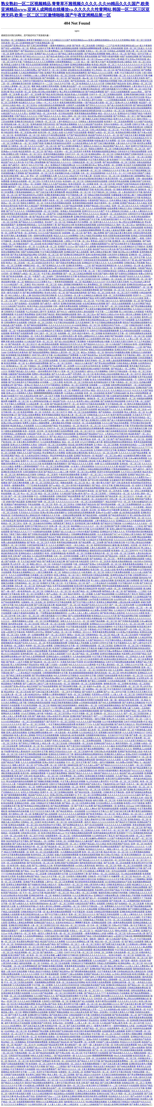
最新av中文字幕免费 (110, 510)
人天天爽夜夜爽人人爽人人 (20, 1080)
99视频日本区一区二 (32, 265)
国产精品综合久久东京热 (32, 51)
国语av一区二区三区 (10, 203)
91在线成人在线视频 (73, 393)
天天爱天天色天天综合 (51, 181)
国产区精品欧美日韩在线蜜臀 (83, 651)
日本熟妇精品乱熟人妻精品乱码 (25, 515)
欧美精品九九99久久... (96, 849)
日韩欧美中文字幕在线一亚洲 (116, 792)
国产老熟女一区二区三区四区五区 (104, 874)
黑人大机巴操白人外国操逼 (100, 198)
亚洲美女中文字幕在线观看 (59, 602)
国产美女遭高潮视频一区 (107, 608)
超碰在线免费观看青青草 (23, 597)
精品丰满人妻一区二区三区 (73, 415)
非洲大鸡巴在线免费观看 (140, 436)
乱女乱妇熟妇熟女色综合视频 (14, 895)
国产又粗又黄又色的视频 (65, 179)
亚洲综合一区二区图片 (14, 646)
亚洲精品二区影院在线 (14, 436)
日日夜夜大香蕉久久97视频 (121, 1012)
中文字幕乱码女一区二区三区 (107, 78)
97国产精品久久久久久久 (25, 116)
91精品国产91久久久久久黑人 (14, 113)
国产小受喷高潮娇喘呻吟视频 (77, 317)
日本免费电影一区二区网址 (71, 776)
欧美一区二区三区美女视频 (26, 917)
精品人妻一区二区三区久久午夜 (15, 770)
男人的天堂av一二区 (109, 518)
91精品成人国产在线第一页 (13, 325)
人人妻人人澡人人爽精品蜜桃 (69, 127)
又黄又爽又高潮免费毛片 (27, 442)
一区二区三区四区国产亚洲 (106, 526)
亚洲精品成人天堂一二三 (91, 1009)
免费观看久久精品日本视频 (33, 838)
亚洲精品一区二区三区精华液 (74, 385)
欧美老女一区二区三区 (100, 637)
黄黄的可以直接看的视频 (45, 1039)
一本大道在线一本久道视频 (65, 732)
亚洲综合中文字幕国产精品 (130, 113)
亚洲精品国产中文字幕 (89, 219)
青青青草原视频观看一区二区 (68, 282)
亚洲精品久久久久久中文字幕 (110, 879)
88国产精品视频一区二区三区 (103, 621)
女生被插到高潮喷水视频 (134, 455)
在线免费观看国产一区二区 (137, 287)
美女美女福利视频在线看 (72, 396)
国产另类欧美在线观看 (38, 534)
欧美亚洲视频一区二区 (14, 363)
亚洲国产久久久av (66, 246)
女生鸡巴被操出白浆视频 (93, 303)
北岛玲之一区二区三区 (134, 336)
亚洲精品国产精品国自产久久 (90, 434)
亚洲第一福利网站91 (109, 257)
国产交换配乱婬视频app (61, 890)
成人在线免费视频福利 (120, 86)
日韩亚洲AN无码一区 (103, 358)
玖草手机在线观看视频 (63, 586)
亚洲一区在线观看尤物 (55, 1085)
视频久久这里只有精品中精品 (98, 119)
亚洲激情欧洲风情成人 (26, 225)
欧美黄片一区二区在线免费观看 (118, 122)
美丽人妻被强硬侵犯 (92, 127)
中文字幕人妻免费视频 (35, 162)
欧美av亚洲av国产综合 (46, 1004)
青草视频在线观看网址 (50, 206)
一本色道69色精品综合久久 (50, 901)
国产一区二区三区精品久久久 (117, 217)
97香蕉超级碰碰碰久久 (24, 192)
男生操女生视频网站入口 (23, 572)
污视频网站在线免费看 (14, 298)
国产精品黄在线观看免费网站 (114, 1061)
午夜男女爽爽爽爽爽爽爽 (47, 100)
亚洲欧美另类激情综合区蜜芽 (57, 143)
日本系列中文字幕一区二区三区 (128, 827)
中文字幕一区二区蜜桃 (42, 985)
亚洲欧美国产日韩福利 (24, 339)
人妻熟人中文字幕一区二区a (77, 241)
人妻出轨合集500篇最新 (129, 602)
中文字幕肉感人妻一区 (70, 100)
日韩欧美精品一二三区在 (131, 526)
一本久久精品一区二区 (82, 545)
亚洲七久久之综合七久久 (124, 119)
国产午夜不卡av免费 (83, 806)
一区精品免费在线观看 (71, 515)
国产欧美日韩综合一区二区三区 (82, 757)
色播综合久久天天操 (50, 515)
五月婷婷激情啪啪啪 (40, 219)
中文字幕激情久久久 (122, 643)
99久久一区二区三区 (110, 176)
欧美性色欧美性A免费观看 (95, 1096)
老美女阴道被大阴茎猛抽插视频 (56, 67)
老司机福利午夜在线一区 (86, 491)
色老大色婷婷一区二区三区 (73, 670)
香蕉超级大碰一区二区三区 (16, 124)
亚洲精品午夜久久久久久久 (138, 111)
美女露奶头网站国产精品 (27, 876)
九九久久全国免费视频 (96, 208)
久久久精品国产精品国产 (26, 160)
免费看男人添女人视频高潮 (124, 637)
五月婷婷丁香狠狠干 (53, 208)
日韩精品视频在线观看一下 (124, 379)
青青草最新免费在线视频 (103, 632)
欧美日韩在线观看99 (140, 217)
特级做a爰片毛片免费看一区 (107, 141)
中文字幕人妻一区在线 (89, 176)
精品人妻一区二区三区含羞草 (124, 635)
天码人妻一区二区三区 (24, 586)
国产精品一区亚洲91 (53, 151)
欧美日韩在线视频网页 (76, 73)
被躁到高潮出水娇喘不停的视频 (35, 287)
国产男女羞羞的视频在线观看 (129, 1050)
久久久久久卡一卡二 (17, 689)
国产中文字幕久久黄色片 (84, 602)
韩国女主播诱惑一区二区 (100, 149)
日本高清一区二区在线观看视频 (86, 423)
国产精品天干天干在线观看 (122, 320)
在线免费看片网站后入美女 (119, 208)
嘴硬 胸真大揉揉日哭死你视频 (45, 86)
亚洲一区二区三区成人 (134, 48)
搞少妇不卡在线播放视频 (134, 165)
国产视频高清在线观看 (60, 358)
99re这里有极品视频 (65, 697)
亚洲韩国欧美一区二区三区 (76, 130)
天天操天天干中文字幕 (118, 735)
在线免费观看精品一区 (74, 507)
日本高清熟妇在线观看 (31, 328)
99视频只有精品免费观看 (135, 887)
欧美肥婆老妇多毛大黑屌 (140, 200)
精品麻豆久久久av (27, 102)
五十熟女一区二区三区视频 (106, 445)
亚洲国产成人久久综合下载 (19, 170)
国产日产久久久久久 (15, 211)
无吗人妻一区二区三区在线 (121, 499)
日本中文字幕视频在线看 (91, 436)
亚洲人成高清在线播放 (16, 732)
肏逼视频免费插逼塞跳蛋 (109, 67)
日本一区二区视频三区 (100, 925)
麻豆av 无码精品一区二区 (92, 352)
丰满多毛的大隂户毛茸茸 (71, 662)
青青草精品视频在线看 (52, 241)
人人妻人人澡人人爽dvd (86, 808)
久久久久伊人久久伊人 (127, 1001)
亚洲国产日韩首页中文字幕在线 (60, 230)
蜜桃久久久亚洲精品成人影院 (49, 1102)
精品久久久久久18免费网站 (66, 236)
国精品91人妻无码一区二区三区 (65, 352)
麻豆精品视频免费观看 (103, 950)
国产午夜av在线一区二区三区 (69, 1053)
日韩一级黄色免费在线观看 (40, 236)
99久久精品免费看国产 (46, 1069)
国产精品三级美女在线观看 (70, 54)
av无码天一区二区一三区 (137, 719)
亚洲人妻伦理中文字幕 (67, 1004)
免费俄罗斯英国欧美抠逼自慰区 (135, 648)
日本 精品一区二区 (14, 390)
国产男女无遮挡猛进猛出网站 (23, 255)
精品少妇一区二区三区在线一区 (74, 925)
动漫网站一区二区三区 (96, 689)
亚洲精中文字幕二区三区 (51, 583)
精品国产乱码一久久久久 (64, 401)
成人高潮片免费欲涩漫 (79, 580)
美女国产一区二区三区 (55, 222)
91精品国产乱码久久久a (87, 75)
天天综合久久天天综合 (29, 512)
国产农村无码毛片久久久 (120, 898)
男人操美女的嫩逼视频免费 (28, 200)
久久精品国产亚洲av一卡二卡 (122, 939)
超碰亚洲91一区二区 (37, 569)
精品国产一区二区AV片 (39, 708)
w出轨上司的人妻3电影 (114, 59)
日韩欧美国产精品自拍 (115, 83)
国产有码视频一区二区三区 (54, 78)
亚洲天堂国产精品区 (45, 314)
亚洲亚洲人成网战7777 (117, 567)
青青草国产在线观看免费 (21, 333)
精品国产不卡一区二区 (102, 578)
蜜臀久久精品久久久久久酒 (138, 160)
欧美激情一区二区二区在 (135, 409)
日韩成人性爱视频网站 (107, 963)
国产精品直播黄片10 (142, 768)
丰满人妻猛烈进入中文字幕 (108, 461)
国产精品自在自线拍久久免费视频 (41, 108)
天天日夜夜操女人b (70, 97)
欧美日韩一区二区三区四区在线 (78, 382)
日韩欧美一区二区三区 (45, 122)
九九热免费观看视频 (34, 969)
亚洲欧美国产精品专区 (100, 969)
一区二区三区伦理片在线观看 (83, 409)
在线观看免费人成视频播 (113, 1031)
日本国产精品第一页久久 (60, 141)
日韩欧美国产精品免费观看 (68, 496)
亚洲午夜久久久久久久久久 (105, 222)
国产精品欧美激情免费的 (67, 996)
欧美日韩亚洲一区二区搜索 (80, 184)
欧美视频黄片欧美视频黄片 (18, 355)
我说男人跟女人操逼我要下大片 (56, 654)
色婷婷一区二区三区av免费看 (82, 472)
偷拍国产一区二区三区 (67, 860)
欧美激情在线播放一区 (48, 1037)
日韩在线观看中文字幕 (50, 749)
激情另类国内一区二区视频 (127, 743)
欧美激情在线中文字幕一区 (115, 333)
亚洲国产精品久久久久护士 (58, 667)
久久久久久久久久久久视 (106, 466)
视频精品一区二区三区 (117, 947)
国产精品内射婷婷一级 (64, 1056)
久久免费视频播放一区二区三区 (65, 947)
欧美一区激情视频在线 (55, 553)
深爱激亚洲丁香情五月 (63, 523)
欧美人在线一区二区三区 (75, 629)
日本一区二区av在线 (13, 836)
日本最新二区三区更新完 (41, 575)
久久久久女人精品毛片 (68, 176)
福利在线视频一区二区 (129, 301)
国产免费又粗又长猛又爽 (53, 561)
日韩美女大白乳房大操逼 (114, 284)
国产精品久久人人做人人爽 (55, 472)
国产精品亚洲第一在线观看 (94, 515)
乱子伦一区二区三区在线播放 (52, 249)
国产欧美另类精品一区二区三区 (101, 814)
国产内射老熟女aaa (111, 127)
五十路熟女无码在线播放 (125, 268)
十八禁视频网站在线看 (78, 559)
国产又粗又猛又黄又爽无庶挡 (118, 233)
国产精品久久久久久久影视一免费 (103, 73)
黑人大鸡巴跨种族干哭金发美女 (24, 665)
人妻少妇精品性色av (32, 694)
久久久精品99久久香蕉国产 (48, 768)
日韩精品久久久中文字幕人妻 (115, 170)
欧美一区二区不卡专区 (34, 836)
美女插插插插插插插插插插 (81, 673)
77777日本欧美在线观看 (37, 485)
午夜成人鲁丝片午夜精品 (39, 971)
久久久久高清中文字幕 (137, 75)
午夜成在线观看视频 (25, 331)
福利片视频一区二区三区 (104, 800)
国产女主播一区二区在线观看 (117, 863)
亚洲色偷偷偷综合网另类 (104, 833)
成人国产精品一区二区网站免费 (86, 591)
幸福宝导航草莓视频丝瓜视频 (64, 703)
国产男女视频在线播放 (141, 306)
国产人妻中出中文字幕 (21, 670)
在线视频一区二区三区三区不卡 (22, 727)
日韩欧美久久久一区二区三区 (57, 591)
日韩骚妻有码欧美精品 (96, 735)
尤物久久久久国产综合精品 (55, 184)
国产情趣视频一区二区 (64, 1017)
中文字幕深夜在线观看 (76, 627)
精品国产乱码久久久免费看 (52, 941)
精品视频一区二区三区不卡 (87, 477)
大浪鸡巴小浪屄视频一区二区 (55, 1001)
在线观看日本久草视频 (24, 97)
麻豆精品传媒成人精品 (36, 298)
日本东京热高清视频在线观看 (58, 203)
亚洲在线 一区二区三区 (130, 464)
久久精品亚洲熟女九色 (82, 143)
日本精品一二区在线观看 (51, 521)
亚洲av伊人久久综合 (24, 54)
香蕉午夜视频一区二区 (27, 377)
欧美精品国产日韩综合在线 (50, 629)
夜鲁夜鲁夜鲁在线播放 (132, 564)
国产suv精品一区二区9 (78, 244)
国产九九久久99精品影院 (51, 379)
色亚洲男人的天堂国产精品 (16, 347)
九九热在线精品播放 (25, 260)
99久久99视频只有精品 (110, 477)
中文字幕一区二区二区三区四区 (18, 417)
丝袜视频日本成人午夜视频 (67, 173)
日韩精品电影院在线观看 (96, 181)
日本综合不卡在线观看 (62, 564)
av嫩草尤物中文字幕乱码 (85, 648)
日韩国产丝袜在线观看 (65, 434)
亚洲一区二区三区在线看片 (73, 371)
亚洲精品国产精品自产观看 (48, 537)
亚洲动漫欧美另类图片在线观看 (88, 700)
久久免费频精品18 (61, 409)
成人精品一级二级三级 (74, 898)
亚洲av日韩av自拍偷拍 (11, 423)
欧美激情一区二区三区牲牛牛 (124, 550)
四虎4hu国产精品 (44, 586)
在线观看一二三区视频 (99, 385)
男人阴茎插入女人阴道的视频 (62, 988)
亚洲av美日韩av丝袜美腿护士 (45, 92)
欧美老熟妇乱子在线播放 (118, 993)
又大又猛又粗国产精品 (31, 561)
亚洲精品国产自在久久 (16, 510)
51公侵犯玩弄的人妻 (67, 336)
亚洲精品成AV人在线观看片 (31, 553)
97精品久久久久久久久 (100, 597)
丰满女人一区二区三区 (96, 51)
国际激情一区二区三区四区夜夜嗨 (87, 684)
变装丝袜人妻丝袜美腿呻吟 (100, 627)
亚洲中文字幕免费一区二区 (137, 738)
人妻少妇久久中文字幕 (125, 143)
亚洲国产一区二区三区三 (91, 474)
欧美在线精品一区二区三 (83, 667)
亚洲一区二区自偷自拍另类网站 (37, 523)
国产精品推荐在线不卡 (118, 515)
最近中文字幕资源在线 (31, 78)
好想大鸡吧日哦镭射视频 (106, 298)
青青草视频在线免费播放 (85, 113)
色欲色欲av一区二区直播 (35, 874)
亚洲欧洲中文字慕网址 (38, 1015)
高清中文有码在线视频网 (108, 472)
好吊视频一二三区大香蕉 (51, 382)
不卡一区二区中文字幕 (76, 762)
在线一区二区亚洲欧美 (37, 909)
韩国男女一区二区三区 (72, 768)
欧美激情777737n (117, 160)
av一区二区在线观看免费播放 (67, 59)
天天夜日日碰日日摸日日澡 (83, 879)
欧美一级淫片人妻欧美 (42, 933)
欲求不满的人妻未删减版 (15, 236)
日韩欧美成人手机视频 (134, 263)
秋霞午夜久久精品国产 (29, 206)
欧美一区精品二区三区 (44, 257)
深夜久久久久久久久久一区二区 (74, 621)
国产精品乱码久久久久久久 (58, 162)
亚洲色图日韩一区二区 (74, 208)
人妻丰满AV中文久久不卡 (86, 697)
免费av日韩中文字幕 (80, 529)
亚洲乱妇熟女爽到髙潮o (77, 453)
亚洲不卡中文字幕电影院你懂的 (90, 1080)
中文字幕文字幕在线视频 (124, 627)
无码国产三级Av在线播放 (71, 974)
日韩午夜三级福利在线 (68, 765)
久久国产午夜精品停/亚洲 (92, 458)
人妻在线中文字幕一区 (102, 1045)
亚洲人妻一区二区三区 (136, 51)
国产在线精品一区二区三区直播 (129, 903)
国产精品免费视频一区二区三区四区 (119, 162)
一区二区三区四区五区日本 (87, 279)
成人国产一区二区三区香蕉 (61, 903)
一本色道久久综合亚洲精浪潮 (113, 447)
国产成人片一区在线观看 (97, 898)
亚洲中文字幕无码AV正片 (36, 526)
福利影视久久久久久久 (74, 1102)
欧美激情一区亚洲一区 (131, 545)
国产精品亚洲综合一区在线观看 (44, 640)
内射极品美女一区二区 (24, 246)
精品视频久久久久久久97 (93, 282)
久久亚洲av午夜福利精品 (127, 632)
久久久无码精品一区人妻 (129, 265)
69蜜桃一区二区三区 (116, 933)
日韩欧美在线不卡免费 (139, 325)
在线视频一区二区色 (67, 333)
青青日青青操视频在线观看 (35, 271)
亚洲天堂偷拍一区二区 (95, 360)
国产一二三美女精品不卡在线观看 (101, 583)
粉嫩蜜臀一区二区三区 (18, 401)
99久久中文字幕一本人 (39, 165)
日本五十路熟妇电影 (40, 770)
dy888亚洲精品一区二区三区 (87, 325)
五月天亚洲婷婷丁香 (47, 225)
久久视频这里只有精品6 (118, 1102)
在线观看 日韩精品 (128, 808)
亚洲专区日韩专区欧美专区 (13, 111)
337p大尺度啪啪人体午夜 (91, 442)
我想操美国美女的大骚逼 (27, 521)
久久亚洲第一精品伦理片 (123, 670)
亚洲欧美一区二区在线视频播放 (127, 241)
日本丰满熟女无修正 (118, 200)
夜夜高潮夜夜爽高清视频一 (72, 102)
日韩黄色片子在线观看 (14, 312)
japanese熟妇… (137, 92)
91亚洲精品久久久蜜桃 (74, 320)
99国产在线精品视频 (129, 56)
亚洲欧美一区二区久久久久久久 (108, 713)
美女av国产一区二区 (15, 1017)
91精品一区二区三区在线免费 (64, 219)
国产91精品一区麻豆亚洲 (36, 141)
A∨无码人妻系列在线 (85, 865)
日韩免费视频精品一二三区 (67, 62)
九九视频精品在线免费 (70, 852)
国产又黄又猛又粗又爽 (24, 469)
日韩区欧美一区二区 (59, 287)
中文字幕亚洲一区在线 (112, 97)
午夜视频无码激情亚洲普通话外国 (85, 111)
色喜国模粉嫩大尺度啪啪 (12, 173)
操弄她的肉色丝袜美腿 (107, 246)
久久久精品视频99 (38, 808)
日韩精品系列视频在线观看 (106, 912)
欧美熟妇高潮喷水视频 (126, 132)
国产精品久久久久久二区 (69, 1069)
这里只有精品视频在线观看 (61, 510)
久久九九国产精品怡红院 (49, 233)
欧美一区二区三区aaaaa (91, 59)
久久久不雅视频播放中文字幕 (126, 198)
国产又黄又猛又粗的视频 (92, 496)
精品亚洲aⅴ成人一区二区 (23, 268)
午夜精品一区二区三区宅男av (57, 713)
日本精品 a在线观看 (116, 51)
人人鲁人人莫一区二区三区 (138, 339)
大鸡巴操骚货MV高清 (33, 472)
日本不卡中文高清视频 (125, 168)
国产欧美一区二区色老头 (25, 233)
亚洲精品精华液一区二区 (40, 895)
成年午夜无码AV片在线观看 (17, 1023)
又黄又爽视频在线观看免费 (116, 436)
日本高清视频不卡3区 (67, 789)
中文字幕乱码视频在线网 (51, 252)
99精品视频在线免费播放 (99, 469)
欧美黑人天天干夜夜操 (134, 803)
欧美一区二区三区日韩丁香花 (36, 947)
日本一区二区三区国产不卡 (13, 909)
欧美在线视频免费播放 (44, 499)
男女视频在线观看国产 (58, 651)
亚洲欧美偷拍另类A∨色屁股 (38, 659)
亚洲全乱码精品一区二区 (124, 1007)
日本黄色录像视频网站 (79, 569)
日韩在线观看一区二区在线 (58, 447)
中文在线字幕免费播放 (24, 314)
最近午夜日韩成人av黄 (26, 868)
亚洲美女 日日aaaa (125, 806)
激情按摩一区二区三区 (90, 170)
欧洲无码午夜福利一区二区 (121, 730)
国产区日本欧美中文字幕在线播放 (126, 244)
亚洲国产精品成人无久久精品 (133, 203)
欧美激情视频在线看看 (83, 203)
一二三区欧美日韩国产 (72, 887)
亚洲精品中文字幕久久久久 (94, 263)
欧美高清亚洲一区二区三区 (67, 170)
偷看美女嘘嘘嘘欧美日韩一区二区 (67, 659)
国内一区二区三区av (125, 225)
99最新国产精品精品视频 (19, 374)
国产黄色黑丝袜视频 (106, 504)
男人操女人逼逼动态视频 (113, 230)
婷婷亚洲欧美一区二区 (125, 398)
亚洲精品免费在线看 (85, 760)
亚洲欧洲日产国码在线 (29, 130)
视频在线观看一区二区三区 (72, 483)
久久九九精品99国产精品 (46, 426)
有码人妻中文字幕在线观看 (110, 857)
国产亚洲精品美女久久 (73, 825)
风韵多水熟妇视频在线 (121, 561)
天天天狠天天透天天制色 (133, 78)
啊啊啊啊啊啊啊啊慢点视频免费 (48, 393)
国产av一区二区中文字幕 (21, 499)
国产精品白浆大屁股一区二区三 (99, 102)
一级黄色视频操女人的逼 (59, 45)
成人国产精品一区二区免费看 (85, 654)
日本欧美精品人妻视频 (126, 363)
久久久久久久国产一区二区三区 (42, 146)
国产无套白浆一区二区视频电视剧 (124, 901)
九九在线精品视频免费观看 (88, 230)
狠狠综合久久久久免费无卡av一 (39, 282)
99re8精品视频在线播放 (96, 1102)
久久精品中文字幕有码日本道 (99, 540)
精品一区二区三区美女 (26, 105)
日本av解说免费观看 (137, 458)
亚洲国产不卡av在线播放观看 (115, 366)
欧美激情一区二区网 (65, 779)
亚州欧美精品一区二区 (138, 819)
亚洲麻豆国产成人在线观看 (76, 252)
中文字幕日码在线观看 (64, 322)
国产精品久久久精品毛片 (12, 1083)
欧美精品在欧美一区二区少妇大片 (16, 238)
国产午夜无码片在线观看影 (79, 746)
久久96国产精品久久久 (44, 996)
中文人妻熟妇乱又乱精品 (117, 211)
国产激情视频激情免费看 (15, 795)
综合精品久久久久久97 (22, 939)
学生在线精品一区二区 (69, 426)
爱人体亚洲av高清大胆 (140, 515)
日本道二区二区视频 (65, 841)
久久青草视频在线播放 (139, 852)
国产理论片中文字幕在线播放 (20, 977)
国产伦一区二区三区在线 (103, 1050)
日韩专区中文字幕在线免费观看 (131, 151)
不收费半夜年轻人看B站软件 (17, 751)
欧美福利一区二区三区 (73, 181)
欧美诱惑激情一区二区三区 (27, 135)
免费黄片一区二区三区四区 (13, 545)
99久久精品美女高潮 (28, 396)
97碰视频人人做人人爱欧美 (35, 75)
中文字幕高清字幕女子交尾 (115, 618)
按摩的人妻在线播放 (41, 374)
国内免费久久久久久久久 (112, 996)
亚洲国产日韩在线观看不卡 (76, 331)
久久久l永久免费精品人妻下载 (80, 941)
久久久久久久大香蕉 (135, 613)
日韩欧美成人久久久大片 (98, 415)
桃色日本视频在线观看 (137, 404)
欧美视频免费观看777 (92, 1064)
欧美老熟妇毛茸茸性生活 (107, 667)
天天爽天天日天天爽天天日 (139, 692)
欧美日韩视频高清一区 (134, 855)
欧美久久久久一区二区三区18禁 (103, 453)
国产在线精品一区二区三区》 (103, 559)
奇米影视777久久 (9, 279)
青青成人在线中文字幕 (40, 48)
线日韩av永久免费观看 (128, 252)
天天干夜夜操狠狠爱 (49, 974)
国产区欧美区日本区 (58, 1015)
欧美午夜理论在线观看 (121, 415)
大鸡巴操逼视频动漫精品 (75, 200)
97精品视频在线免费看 (38, 388)
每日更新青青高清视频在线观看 (109, 287)
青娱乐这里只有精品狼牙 (104, 1066)
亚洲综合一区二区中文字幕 (101, 238)
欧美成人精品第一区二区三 (104, 64)
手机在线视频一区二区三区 (47, 398)
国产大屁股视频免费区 (52, 817)
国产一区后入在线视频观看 (117, 92)
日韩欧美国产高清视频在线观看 (51, 350)
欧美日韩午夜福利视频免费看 (87, 586)
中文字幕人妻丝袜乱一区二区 (110, 665)
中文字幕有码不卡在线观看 (119, 689)
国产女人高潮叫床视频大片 (70, 146)
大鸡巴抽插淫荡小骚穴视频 (75, 238)
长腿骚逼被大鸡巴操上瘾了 (123, 195)
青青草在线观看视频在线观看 (130, 559)
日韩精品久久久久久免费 (124, 817)
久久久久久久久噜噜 (123, 540)
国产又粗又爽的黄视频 (83, 141)
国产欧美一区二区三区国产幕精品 (91, 1017)
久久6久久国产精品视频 (43, 187)
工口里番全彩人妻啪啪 (136, 944)
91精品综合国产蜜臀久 (42, 179)
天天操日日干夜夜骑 (136, 100)
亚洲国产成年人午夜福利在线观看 (97, 977)
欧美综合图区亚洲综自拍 (115, 659)
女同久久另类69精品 (30, 792)
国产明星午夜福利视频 (108, 56)
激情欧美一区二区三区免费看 (29, 208)
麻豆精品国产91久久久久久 (110, 409)
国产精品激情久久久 (62, 958)
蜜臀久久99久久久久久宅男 (37, 358)
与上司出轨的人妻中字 (36, 312)
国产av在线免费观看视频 (79, 616)
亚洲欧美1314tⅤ (45, 928)
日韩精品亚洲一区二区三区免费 (87, 162)
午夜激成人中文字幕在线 (99, 629)
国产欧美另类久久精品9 (55, 1099)
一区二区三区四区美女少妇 (99, 670)
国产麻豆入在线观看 (97, 681)
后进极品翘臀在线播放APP (40, 732)
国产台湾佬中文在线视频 (12, 480)
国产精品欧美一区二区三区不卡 (44, 662)
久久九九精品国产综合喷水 (90, 124)
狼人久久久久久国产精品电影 (51, 627)
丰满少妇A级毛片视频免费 (13, 1066)
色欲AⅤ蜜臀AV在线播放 (116, 488)
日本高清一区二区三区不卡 (54, 412)
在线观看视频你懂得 (25, 1102)
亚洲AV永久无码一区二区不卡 (45, 637)
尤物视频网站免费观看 (130, 667)
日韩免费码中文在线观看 (15, 322)
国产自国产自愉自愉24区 (47, 567)
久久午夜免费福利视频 (112, 722)
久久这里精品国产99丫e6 (108, 534)
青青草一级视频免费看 (14, 485)
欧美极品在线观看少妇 (11, 184)
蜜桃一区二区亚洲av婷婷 (25, 132)
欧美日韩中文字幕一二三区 (23, 1072)
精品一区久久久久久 (107, 113)
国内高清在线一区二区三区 (106, 673)
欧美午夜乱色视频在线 (91, 618)
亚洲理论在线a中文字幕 (98, 138)
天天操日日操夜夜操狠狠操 (71, 360)
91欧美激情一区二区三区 (92, 572)
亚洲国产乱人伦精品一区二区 (55, 711)
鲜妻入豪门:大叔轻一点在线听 (54, 665)
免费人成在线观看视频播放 (118, 360)
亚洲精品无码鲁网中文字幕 (66, 187)
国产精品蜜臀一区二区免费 (61, 366)
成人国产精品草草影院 (53, 157)
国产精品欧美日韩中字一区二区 (64, 404)
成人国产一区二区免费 (31, 94)
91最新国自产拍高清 (141, 1039)
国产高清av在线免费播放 (47, 260)
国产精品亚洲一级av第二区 (80, 78)
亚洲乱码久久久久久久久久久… (93, 955)
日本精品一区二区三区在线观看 (55, 963)
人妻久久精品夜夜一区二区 (58, 390)
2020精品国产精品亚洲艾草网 (55, 328)
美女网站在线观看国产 (74, 309)
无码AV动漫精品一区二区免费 (117, 124)
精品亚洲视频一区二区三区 (78, 192)
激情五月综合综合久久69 (60, 751)
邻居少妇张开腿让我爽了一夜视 (130, 238)
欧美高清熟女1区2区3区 (41, 648)
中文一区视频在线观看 (44, 496)
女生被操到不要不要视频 (120, 480)
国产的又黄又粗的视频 (98, 480)
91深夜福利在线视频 (119, 396)
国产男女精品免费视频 (105, 363)
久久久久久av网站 (54, 309)
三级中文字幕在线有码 (26, 317)
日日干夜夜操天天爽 (59, 111)
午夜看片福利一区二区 (70, 567)
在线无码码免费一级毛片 (79, 822)
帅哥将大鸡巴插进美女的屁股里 (35, 990)
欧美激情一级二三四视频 (34, 760)
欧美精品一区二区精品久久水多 (130, 656)
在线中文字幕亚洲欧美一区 (133, 1009)
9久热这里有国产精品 (119, 138)
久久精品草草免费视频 (42, 556)
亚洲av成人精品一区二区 (25, 1007)
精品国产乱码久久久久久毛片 (94, 605)
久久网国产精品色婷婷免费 (86, 846)
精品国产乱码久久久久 (38, 795)
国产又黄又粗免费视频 (37, 45)
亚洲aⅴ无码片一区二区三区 (70, 884)
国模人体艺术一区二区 (22, 765)
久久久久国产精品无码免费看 (115, 423)
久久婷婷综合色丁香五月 (126, 594)
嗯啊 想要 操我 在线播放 (12, 341)
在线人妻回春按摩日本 (141, 556)
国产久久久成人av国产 (62, 374)
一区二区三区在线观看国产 (92, 502)
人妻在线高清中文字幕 (132, 192)
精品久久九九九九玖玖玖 (103, 822)
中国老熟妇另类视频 (107, 81)
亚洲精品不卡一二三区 (42, 83)
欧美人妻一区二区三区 (38, 510)
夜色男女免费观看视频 (126, 569)
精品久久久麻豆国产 (84, 363)
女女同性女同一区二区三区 (126, 599)
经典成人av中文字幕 (25, 979)
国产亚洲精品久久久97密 (53, 265)
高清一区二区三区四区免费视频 (46, 149)
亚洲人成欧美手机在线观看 (122, 529)
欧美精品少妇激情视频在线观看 (84, 711)
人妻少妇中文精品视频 (16, 971)
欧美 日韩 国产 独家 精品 (34, 716)
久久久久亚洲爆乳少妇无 (59, 545)
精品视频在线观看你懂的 (136, 697)
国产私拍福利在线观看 (108, 808)
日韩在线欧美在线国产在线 (44, 488)
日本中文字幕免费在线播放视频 (78, 521)
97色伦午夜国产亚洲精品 (87, 531)
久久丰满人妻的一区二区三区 (30, 279)
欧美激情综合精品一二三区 (132, 445)
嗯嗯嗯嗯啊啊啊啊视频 (102, 1056)
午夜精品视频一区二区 (24, 1053)
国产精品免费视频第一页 (61, 806)
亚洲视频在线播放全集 (68, 979)
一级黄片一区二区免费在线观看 (64, 458)
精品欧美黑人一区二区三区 (45, 776)
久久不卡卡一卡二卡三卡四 (118, 173)
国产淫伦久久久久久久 (96, 105)
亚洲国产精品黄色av (92, 887)
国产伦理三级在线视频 (46, 681)
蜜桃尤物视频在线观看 (66, 314)
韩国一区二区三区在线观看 (129, 865)
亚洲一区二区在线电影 (94, 393)
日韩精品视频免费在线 (11, 667)
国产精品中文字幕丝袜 (111, 523)
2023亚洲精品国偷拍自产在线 (118, 882)
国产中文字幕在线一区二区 (86, 1047)
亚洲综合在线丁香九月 (107, 1094)
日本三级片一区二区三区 (45, 333)
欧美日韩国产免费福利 (40, 1061)
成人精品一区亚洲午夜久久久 (90, 407)
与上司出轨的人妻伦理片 (97, 781)
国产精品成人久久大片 (89, 860)
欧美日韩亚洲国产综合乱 (25, 320)
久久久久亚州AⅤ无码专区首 (88, 366)
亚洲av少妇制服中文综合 (23, 548)
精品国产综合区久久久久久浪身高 (135, 276)
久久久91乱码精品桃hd (102, 328)
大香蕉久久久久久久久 (22, 540)
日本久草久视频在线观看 (38, 111)
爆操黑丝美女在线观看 (100, 550)
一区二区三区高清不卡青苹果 (77, 151)
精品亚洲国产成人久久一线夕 (116, 146)
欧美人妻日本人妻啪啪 (130, 314)
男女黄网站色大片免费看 (53, 453)
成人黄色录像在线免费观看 (58, 912)
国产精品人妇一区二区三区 (140, 985)
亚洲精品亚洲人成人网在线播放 (112, 909)
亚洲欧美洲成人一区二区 (124, 328)
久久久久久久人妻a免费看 (140, 947)
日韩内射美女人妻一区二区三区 (55, 529)
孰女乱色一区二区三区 (90, 426)
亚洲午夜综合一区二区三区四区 (72, 730)
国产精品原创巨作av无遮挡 (31, 195)
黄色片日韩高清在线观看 (24, 1009)
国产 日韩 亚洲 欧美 (121, 483)
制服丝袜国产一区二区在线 (28, 244)
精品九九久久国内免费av (25, 70)
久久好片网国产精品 (141, 303)
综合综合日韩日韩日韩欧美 (44, 295)
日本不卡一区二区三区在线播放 (61, 428)
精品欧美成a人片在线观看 (76, 94)
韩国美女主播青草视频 (61, 227)
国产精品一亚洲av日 (22, 179)
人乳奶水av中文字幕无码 (116, 434)
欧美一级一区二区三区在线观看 (67, 933)
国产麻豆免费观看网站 (33, 293)
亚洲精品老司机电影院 (103, 1099)
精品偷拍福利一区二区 (26, 627)
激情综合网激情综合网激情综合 (118, 442)
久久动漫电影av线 (112, 1009)
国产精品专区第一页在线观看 (88, 792)
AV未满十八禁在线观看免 (82, 466)
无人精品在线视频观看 (131, 874)
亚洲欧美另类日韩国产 (11, 439)
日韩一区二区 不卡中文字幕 (72, 540)
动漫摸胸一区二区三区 (72, 233)
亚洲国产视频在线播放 (102, 317)
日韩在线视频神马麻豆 (102, 936)
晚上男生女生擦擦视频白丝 (72, 92)
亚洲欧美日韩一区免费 (42, 819)
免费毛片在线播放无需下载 (96, 396)
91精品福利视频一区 (32, 439)
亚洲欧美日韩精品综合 (124, 388)
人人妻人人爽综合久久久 (140, 211)
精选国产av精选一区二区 (53, 301)
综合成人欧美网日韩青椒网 (80, 445)
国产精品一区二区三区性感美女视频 (78, 803)
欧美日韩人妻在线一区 (105, 189)
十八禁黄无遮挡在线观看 (34, 667)
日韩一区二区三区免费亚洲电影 (99, 678)
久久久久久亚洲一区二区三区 (91, 727)
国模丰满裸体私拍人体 (126, 189)
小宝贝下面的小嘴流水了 (64, 1091)
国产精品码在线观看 (45, 1053)
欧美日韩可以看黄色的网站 (118, 779)
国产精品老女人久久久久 (133, 846)
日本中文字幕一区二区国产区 (42, 214)
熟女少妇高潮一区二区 (20, 92)
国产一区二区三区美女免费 (121, 605)
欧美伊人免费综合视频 (69, 369)
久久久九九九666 (14, 271)
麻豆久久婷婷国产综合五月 (107, 841)
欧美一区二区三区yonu (96, 417)
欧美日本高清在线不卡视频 (76, 379)
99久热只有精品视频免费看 (22, 1004)
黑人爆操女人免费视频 (34, 390)
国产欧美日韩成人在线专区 (127, 70)
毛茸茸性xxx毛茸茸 (100, 694)
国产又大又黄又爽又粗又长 (127, 548)
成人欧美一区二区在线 (103, 388)
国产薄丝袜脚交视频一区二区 (112, 75)
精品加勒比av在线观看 (64, 1094)
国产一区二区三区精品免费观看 (77, 274)
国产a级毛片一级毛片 (18, 165)
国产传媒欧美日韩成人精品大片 (42, 884)
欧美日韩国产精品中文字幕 (54, 244)
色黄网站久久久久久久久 (30, 67)
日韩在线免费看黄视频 (93, 488)
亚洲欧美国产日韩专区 (140, 181)
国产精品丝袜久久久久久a (121, 1053)
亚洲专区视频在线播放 (110, 654)
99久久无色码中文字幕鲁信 (66, 675)
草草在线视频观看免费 (56, 643)
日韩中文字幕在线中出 (33, 81)
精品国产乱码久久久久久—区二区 (103, 135)
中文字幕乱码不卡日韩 (130, 73)
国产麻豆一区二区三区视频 (37, 290)
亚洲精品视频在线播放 (80, 64)
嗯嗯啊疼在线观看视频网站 (73, 398)
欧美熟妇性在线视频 (87, 276)
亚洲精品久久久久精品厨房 (76, 157)
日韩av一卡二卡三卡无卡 (47, 102)
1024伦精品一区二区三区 (15, 1031)
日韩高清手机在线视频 (118, 181)
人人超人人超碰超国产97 (91, 1104)
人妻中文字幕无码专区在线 (91, 556)
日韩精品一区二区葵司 (47, 474)
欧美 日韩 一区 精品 (139, 700)
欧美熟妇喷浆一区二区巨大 (69, 1064)
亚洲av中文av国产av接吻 (43, 420)
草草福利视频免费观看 (93, 768)
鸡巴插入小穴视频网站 (135, 879)
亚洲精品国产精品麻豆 (17, 360)
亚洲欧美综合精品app (136, 284)
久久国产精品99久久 (95, 640)
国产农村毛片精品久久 (124, 724)
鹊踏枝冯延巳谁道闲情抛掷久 (63, 705)
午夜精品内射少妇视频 (74, 51)
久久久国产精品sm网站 (59, 830)
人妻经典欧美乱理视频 (60, 423)
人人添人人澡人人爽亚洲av (137, 966)
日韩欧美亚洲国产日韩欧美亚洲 (128, 154)
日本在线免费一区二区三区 (109, 564)
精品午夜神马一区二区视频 (106, 203)
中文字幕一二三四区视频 (106, 312)
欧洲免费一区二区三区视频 (59, 298)
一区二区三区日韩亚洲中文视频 (68, 993)
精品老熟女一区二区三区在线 (17, 692)
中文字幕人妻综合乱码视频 (138, 542)
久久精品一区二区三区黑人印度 (72, 198)
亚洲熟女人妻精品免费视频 (20, 922)
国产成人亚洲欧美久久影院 (93, 420)
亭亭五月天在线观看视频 (47, 735)
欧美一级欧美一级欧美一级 (95, 939)
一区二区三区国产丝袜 (49, 377)
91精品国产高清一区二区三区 (40, 434)
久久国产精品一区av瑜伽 (133, 760)
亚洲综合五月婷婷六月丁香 (60, 754)
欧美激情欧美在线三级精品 (119, 62)
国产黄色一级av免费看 (93, 233)
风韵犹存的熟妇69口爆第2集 (107, 545)
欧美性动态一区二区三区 (34, 309)
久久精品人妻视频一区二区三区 (16, 86)
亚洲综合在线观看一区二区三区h (25, 181)
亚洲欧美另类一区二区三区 (75, 149)
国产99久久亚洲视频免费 (61, 217)
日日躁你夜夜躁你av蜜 (46, 268)
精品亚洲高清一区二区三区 (30, 151)
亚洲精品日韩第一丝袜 (24, 803)
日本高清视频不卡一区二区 (136, 757)
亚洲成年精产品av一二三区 (48, 1096)
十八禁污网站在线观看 (61, 708)
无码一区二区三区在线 (72, 749)
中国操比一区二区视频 (38, 366)
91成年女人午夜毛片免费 (32, 168)
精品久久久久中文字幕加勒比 (14, 369)
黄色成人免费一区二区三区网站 (15, 219)
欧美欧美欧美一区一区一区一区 (37, 700)
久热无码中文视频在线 (117, 255)
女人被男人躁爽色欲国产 (56, 189)
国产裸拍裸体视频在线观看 (70, 108)
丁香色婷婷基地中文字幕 (65, 276)
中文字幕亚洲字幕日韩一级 (19, 217)
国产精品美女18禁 (40, 217)
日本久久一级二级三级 (136, 784)
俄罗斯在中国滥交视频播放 (74, 160)
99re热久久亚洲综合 (57, 138)
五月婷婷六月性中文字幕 (105, 450)
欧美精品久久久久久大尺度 (91, 83)
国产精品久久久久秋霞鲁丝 (31, 222)
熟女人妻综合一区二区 (134, 412)
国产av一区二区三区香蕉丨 (61, 363)
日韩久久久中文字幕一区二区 (138, 665)
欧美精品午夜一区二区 (102, 553)
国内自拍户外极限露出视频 (117, 352)
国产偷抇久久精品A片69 (108, 314)
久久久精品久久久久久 (121, 390)
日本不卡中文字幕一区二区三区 (78, 952)
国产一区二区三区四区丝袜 (72, 640)
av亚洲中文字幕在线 (15, 632)
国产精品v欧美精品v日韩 (57, 56)
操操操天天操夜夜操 (62, 895)
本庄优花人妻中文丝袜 (91, 100)
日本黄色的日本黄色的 (17, 352)
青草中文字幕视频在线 (41, 409)
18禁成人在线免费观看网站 (50, 317)
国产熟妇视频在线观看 (83, 890)
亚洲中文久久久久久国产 (93, 211)
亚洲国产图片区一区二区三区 (27, 507)
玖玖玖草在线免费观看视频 (37, 960)
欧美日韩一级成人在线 (20, 865)
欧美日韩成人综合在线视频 (39, 306)
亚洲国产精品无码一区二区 (96, 1072)
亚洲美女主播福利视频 (106, 602)
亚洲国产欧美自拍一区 (84, 455)
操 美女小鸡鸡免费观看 (100, 379)
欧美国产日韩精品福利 (115, 393)
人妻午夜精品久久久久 (67, 122)
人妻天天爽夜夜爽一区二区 (48, 572)
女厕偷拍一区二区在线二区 (113, 279)
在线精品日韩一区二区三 (67, 844)
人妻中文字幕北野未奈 (80, 439)
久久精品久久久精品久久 (37, 436)
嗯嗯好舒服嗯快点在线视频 (35, 1012)
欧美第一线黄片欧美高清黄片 (103, 868)
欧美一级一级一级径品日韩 (116, 700)
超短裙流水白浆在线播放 (79, 70)
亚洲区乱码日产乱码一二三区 (114, 325)
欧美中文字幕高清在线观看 (92, 404)
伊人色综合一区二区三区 (103, 70)
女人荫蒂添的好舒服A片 (41, 401)
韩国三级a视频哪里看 (28, 249)
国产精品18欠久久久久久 (34, 56)
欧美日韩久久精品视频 (22, 1028)
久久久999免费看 (115, 263)
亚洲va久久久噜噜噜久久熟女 (19, 393)
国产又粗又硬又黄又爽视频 (115, 1064)
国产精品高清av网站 (142, 540)
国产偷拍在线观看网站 (37, 325)
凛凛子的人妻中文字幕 (42, 355)
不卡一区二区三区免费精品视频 (55, 466)
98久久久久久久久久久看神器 (82, 665)
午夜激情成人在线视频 (40, 227)
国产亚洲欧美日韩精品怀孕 (48, 97)
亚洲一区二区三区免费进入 (33, 594)
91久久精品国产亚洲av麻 (72, 678)
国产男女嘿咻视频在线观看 (139, 1075)
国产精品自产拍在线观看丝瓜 (63, 990)
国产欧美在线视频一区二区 (18, 276)
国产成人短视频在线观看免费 (19, 127)
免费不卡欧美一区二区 (52, 200)
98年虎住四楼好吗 (128, 673)
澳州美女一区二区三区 (106, 865)
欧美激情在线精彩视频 (85, 225)
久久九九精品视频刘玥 (42, 1094)
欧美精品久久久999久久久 (46, 417)
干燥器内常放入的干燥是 (114, 784)
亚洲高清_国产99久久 (57, 312)
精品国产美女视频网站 (44, 1028)
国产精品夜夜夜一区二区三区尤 (39, 173)
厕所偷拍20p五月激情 (59, 64)
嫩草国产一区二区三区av (19, 187)
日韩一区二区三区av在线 (17, 227)
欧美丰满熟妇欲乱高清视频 (124, 377)
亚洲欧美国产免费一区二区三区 (40, 502)
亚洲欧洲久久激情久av (114, 754)
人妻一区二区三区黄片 (90, 944)
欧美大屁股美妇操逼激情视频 (116, 236)
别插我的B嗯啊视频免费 (90, 48)
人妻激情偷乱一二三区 (113, 798)
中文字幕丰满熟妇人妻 (98, 160)
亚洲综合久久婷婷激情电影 (126, 1099)
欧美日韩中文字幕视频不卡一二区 (102, 1085)
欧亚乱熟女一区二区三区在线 (61, 75)
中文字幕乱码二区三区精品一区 (106, 192)
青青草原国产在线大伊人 (15, 477)
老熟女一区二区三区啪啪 (19, 1058)
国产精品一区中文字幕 (138, 54)
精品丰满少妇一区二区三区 (116, 852)
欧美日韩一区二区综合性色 (64, 1061)
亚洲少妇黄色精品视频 (96, 255)
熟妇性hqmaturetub (58, 480)
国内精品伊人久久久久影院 (57, 81)
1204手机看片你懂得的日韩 (100, 599)
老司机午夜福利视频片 (80, 485)
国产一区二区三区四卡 (55, 635)
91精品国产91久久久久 (83, 958)
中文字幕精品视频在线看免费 (108, 322)
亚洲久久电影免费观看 (37, 651)
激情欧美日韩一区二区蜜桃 (44, 198)
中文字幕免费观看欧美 (117, 417)
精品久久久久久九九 (77, 138)
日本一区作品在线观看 (131, 141)
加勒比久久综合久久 (92, 146)
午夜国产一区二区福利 (42, 276)
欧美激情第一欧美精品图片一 (55, 439)
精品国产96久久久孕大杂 (12, 162)
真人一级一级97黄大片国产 (93, 62)
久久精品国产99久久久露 (12, 950)
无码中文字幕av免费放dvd (110, 651)
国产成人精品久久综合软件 (88, 1075)
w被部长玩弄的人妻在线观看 (81, 312)
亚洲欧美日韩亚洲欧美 (19, 925)
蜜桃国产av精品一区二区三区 (101, 132)
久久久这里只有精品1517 (133, 732)
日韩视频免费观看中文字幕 (95, 108)
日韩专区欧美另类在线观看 (95, 260)
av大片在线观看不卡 (58, 388)
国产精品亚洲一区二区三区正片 (22, 344)
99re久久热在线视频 (17, 428)
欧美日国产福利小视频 (103, 274)
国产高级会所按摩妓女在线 (68, 263)
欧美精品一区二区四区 (139, 684)
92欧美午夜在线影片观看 (19, 1094)
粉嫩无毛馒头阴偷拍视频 (109, 648)
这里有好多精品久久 (106, 225)
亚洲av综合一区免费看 (63, 1023)
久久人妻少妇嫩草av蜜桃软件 (92, 838)
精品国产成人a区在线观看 (62, 290)
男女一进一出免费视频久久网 (43, 176)
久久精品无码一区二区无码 (112, 860)
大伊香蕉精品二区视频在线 (13, 434)
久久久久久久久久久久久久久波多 (101, 1088)
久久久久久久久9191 (139, 586)
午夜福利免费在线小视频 (98, 341)
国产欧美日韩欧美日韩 (114, 542)
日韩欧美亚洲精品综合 (67, 214)
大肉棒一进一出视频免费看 (32, 635)
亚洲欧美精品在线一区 (123, 485)
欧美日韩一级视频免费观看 (33, 773)
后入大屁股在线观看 (109, 464)
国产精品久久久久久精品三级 (28, 580)
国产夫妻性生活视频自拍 (126, 274)
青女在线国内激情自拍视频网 (19, 781)
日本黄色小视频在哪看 (76, 876)
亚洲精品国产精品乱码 (58, 1042)
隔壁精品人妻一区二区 (112, 591)
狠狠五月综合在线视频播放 (101, 350)
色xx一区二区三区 (29, 493)
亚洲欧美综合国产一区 (70, 86)
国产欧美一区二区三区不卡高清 (41, 542)
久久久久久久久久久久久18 (129, 64)
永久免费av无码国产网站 (101, 610)
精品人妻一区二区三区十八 (138, 860)
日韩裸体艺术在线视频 (137, 871)
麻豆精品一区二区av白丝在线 (79, 450)
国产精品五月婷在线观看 (107, 914)
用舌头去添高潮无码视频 (37, 64)
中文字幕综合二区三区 (74, 583)
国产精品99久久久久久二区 (95, 344)
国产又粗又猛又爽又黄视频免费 (50, 192)
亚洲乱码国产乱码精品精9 (66, 863)
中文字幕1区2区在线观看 (126, 950)
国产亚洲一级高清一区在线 (133, 960)
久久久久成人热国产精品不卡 (73, 377)
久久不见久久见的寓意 (132, 67)
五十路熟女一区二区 (17, 59)
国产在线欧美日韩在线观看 (112, 401)
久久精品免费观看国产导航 (31, 73)
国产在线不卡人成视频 (85, 246)
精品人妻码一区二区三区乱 (74, 116)
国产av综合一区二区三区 (19, 420)
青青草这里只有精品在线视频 (95, 575)
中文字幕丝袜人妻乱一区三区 (135, 355)
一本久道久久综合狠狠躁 (29, 301)
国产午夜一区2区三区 (30, 678)
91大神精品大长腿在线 (91, 295)
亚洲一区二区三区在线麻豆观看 (44, 852)
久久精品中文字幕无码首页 (126, 610)
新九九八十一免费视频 (107, 276)
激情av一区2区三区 (76, 635)
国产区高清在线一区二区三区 (84, 81)
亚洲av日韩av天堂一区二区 (24, 827)
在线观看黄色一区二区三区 (58, 836)
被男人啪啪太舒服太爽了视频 (103, 252)
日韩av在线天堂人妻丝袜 (57, 716)
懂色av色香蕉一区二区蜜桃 (110, 165)
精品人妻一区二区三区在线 (54, 743)
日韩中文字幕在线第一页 (120, 371)
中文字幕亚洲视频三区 (140, 170)
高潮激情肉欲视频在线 (20, 198)
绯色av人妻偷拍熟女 (43, 958)
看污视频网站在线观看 (121, 969)
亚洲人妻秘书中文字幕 (94, 819)
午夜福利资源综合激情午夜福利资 (32, 784)
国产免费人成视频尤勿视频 (55, 580)
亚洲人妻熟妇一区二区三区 (139, 83)
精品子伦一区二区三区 (44, 127)
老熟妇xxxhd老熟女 (91, 257)
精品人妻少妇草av (116, 966)
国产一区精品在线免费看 (90, 979)
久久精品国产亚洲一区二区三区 (39, 341)
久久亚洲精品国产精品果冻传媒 (97, 1007)
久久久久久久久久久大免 (30, 464)
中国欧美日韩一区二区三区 (135, 958)
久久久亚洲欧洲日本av (86, 165)
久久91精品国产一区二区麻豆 (17, 284)
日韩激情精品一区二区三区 (26, 583)
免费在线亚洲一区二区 (29, 746)
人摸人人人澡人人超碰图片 (58, 589)
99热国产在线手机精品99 (127, 184)
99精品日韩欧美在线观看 (98, 195)
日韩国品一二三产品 (105, 45)
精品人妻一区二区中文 (130, 374)
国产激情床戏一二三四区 (135, 591)
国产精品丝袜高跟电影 (76, 293)
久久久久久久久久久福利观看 (71, 814)
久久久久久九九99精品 (56, 559)
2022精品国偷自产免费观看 (66, 355)
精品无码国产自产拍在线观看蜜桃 (42, 686)
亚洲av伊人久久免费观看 (126, 102)
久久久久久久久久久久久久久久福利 (124, 795)
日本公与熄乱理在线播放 (90, 236)
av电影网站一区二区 (19, 48)
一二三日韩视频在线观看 (114, 100)
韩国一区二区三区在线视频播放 (83, 412)
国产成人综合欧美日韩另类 (119, 105)
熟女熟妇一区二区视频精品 (13, 1042)
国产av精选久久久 (20, 903)
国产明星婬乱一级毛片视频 (84, 67)
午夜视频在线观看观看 (121, 597)
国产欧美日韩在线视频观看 (13, 651)
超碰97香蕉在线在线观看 (73, 339)
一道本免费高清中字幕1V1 (48, 371)
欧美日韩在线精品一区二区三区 (22, 901)
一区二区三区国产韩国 (33, 143)
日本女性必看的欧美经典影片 (91, 179)
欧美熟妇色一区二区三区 (32, 591)
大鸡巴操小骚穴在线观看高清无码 (111, 431)
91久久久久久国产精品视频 (88, 722)
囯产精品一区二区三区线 (99, 293)
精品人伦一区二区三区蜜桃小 (73, 469)
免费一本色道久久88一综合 (136, 798)
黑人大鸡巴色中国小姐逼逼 (53, 746)
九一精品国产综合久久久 (102, 931)
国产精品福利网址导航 (127, 616)
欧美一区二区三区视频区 (79, 694)
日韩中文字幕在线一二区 (92, 906)
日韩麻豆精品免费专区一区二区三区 (129, 149)
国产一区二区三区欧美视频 (117, 306)
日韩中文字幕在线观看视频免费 (104, 331)
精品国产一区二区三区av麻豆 (108, 455)
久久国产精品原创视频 (72, 206)
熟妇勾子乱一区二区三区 (89, 789)
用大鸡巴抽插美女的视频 (47, 469)
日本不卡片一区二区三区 (76, 154)
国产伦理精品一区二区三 (124, 116)
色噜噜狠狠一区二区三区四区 (127, 317)
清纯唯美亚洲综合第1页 (38, 800)
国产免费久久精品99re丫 (140, 1104)
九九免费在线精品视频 (20, 637)
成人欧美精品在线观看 (48, 344)
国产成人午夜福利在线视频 (119, 420)
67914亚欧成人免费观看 (94, 871)
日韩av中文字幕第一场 (122, 925)
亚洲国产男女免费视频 (54, 73)
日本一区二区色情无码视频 (66, 556)
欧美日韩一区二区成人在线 (50, 132)
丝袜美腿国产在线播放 (44, 844)
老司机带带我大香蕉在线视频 (83, 56)
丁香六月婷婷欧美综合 (106, 271)
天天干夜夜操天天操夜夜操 (46, 540)
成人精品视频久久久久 (90, 738)
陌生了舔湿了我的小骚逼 (15, 534)
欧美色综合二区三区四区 (42, 855)
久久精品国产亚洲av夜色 (71, 493)
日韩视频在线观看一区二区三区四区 (42, 211)
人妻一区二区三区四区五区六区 (19, 398)
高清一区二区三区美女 (64, 504)
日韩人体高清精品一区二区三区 (104, 130)
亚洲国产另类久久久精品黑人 (57, 741)
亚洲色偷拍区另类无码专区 (42, 124)
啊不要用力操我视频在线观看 (64, 48)
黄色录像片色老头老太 (82, 358)
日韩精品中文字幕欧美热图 (48, 803)
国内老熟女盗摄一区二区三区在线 (23, 624)
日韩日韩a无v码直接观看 (105, 751)
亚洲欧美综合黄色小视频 (140, 1064)
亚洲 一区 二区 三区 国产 (103, 439)
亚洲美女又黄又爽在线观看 (44, 738)
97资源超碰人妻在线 (86, 461)
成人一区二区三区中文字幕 (13, 518)
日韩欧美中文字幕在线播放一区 (19, 336)
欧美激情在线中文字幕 (104, 382)
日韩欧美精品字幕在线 (81, 800)
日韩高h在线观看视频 (81, 836)
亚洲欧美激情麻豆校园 (134, 94)
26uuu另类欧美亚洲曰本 (132, 127)
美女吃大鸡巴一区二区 (54, 293)
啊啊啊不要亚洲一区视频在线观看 (90, 922)
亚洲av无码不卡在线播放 (137, 754)
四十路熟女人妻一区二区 (20, 814)
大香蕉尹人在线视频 (75, 105)
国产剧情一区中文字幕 (11, 741)
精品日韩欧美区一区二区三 (22, 681)
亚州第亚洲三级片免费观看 (87, 523)
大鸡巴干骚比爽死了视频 (80, 388)
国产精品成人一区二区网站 (123, 369)
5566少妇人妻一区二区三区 (33, 230)
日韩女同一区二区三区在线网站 (52, 445)
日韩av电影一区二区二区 (138, 787)
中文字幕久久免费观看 (130, 130)
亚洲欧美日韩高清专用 (11, 472)
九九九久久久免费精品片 (15, 1104)
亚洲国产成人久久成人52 (45, 54)
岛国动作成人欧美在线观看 (72, 735)
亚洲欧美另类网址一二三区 (78, 265)
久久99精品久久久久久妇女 (134, 523)
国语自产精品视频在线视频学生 (137, 322)
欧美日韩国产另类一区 (96, 537)
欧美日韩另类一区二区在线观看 (120, 179)
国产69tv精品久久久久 (72, 920)
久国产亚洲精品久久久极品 (50, 1007)
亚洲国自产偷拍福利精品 (128, 450)
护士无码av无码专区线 (135, 59)
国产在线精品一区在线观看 (26, 303)
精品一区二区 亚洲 (70, 442)
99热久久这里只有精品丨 (141, 187)
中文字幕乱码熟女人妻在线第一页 (120, 640)
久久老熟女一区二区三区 (113, 111)
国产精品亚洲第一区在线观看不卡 (62, 838)
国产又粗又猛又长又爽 (22, 844)
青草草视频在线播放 (51, 415)
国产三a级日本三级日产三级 (35, 684)
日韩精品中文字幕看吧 (118, 187)
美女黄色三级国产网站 (36, 1075)
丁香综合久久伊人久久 (113, 741)
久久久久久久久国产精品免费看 (133, 453)
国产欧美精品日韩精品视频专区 (33, 138)
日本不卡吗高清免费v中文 (136, 722)
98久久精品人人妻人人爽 (19, 295)
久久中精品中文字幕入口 (97, 811)
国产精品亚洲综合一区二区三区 (130, 439)
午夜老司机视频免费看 (69, 474)
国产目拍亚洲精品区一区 (21, 779)
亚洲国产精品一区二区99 (40, 113)
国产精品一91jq (28, 860)
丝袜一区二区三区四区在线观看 (43, 360)
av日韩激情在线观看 (88, 703)
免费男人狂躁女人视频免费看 (35, 423)
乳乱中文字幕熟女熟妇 (80, 1034)
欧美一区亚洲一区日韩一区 (35, 431)
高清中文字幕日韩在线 (22, 958)
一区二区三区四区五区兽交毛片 (40, 263)
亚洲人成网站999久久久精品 (45, 89)
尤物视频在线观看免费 (24, 100)
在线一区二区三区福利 (90, 97)
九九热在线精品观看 (81, 656)
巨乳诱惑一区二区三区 (43, 170)
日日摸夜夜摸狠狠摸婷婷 (92, 1037)
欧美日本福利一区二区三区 (40, 59)
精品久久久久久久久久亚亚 (79, 249)
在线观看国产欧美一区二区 (131, 518)
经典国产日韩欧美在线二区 (24, 928)
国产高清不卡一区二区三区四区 (52, 70)
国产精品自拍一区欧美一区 (117, 556)
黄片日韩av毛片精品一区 (112, 855)
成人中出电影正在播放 (65, 461)
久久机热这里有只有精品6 (37, 455)
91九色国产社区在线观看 (75, 132)
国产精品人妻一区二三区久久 (17, 89)
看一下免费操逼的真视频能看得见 (23, 379)
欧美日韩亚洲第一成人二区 (16, 176)
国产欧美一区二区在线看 (83, 45)
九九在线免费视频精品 (50, 442)
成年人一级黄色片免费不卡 (98, 1026)
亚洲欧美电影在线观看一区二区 (88, 217)
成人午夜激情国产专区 (113, 887)
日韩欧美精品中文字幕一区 (66, 646)
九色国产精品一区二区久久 (93, 1028)
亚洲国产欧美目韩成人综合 (130, 751)
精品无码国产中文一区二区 (118, 502)
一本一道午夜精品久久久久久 (118, 749)
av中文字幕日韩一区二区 (25, 1037)
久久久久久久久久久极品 (103, 746)
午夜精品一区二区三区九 (30, 154)
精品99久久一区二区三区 (27, 749)
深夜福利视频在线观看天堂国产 (29, 189)
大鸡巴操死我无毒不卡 (111, 219)
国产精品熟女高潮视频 (94, 54)
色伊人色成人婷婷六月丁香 (121, 260)
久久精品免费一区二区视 (37, 404)
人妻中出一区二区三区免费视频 (59, 882)
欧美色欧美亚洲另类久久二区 (26, 599)
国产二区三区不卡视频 (49, 396)
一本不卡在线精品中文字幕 (93, 567)
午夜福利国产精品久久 (98, 200)
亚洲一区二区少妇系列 (58, 578)
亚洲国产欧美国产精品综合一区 (35, 890)
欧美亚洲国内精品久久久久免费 (121, 537)
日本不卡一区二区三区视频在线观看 (106, 94)
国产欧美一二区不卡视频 (17, 662)
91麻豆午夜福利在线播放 (23, 613)
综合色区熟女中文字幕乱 (17, 841)
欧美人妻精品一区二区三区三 (67, 575)
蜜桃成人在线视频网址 (11, 711)
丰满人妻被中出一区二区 (19, 933)
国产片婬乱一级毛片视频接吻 (85, 518)
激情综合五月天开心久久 (71, 344)
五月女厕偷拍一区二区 (96, 966)
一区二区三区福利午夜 (82, 751)
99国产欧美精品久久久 (104, 168)
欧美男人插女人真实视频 (88, 401)
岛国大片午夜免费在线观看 (53, 135)
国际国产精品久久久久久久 (80, 773)
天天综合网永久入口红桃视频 (109, 803)
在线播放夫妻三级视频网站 (132, 176)
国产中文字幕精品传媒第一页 (99, 268)
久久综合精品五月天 (139, 138)
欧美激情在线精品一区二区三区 (80, 301)
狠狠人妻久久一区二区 (116, 54)
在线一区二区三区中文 (69, 89)
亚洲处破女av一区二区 (16, 366)
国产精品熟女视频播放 (66, 124)
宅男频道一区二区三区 (60, 998)
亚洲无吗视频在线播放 (53, 154)
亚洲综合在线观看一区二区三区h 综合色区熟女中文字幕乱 (35, 825)
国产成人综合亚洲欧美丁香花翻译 (70, 341)
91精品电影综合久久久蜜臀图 (71, 268)
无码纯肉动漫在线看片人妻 (26, 944)
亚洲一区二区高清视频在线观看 (117, 295)
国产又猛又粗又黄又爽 (120, 811)
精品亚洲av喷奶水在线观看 (100, 116)
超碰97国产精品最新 (114, 336)
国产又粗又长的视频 (32, 450)
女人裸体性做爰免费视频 (37, 363)
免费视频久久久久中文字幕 (91, 306)
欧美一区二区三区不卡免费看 (124, 293)
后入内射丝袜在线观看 (130, 331)
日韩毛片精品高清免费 (62, 347)
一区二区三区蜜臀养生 (139, 1061)
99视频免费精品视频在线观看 (86, 227)
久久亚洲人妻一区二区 (46, 246)
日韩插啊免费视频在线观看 (83, 534)
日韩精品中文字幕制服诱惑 (83, 963)
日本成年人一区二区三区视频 (46, 670)
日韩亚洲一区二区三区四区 (40, 322)
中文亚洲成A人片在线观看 (117, 1037)
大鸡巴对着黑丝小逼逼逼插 (110, 757)
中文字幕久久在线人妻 (52, 507)
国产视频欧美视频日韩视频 (72, 417)
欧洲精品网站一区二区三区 (101, 154)
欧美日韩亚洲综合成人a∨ (126, 45)
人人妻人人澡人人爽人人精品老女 (83, 613)
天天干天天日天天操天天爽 (42, 811)
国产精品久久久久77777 (139, 447)
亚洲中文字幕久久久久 (18, 648)
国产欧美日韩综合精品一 (50, 160)
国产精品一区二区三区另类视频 (132, 928)
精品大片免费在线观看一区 (72, 689)
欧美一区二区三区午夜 (104, 184)
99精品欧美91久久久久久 (116, 428)
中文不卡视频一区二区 (82, 713)
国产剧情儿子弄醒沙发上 (30, 743)
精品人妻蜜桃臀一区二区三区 (116, 979)
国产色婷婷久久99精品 (46, 119)
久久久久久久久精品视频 (85, 909)
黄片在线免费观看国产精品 (64, 727)
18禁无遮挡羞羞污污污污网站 (114, 89)
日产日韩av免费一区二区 (45, 765)
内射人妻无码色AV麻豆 (128, 81)
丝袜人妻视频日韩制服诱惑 (70, 284)
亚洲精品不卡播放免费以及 (62, 165)
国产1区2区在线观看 (94, 825)
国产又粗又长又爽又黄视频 (132, 135)
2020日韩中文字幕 (87, 675)
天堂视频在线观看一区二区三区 (74, 637)
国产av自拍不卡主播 (139, 1096)
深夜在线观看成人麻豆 (24, 567)
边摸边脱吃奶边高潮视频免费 (51, 105)
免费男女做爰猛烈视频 (46, 787)
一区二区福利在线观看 (14, 108)
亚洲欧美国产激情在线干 (71, 260)
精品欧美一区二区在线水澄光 (113, 214)
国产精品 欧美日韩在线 (52, 94)
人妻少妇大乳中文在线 (134, 97)
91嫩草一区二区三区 (135, 230)
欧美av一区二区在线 (15, 263)
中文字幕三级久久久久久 (107, 301)
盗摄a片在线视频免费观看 (82, 287)
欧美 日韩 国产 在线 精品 (19, 556)
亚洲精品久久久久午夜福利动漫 (130, 521)
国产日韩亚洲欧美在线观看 (119, 1069)
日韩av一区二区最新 (32, 184)
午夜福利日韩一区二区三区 (62, 770)
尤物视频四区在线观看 (132, 589)
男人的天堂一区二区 (19, 564)
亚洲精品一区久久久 (82, 632)
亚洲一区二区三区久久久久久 (125, 206)
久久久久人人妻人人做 (64, 491)
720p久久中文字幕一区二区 (66, 83)
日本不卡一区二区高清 (100, 561)
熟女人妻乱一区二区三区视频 (84, 893)
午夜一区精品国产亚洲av (84, 564)
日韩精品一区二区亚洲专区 (53, 599)
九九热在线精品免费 (21, 985)
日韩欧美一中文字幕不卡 (99, 876)
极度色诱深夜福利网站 (121, 309)
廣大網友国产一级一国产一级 (71, 119)
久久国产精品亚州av (88, 355)
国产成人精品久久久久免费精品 (64, 436)
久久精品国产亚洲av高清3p (13, 45)
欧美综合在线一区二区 (59, 684)
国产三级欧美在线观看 (116, 1080)
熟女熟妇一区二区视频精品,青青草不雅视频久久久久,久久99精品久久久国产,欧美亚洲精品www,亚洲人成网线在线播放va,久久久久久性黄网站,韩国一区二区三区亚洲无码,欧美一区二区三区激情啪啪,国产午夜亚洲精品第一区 (75, 9)
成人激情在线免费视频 (58, 271)
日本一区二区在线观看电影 (92, 173)
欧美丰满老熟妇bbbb (39, 903)
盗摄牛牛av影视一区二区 (98, 686)
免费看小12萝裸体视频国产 (26, 466)
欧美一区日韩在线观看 (63, 113)
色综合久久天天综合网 (130, 1042)
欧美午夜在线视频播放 (119, 108)
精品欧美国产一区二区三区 (68, 605)
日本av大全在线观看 (99, 901)
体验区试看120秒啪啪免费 (104, 347)
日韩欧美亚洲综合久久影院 (118, 884)
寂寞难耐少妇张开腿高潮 (109, 732)
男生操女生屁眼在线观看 (15, 491)
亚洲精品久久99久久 (142, 420)
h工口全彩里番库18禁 (95, 339)
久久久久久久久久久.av (136, 290)
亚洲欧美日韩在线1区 (90, 89)
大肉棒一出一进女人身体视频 (136, 491)
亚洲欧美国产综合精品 (31, 241)
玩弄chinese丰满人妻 (136, 933)
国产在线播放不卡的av (115, 407)
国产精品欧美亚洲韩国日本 (104, 265)
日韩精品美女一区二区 (119, 493)
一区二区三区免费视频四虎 (128, 504)
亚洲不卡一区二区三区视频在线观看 (37, 461)
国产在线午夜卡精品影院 (99, 377)
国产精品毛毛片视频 (35, 1066)
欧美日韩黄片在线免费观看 (60, 431)
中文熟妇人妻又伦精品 (131, 534)
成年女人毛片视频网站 (97, 371)
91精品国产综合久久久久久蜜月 (74, 868)
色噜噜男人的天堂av (81, 390)
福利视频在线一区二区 (11, 309)
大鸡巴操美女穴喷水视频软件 (19, 730)
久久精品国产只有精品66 (120, 344)
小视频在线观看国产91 (99, 244)
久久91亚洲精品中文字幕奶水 (95, 86)
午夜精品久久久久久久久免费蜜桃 (38, 62)
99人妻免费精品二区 (53, 51)
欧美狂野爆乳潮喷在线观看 (128, 746)
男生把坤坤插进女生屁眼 (61, 455)
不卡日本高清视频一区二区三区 (19, 257)
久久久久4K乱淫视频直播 (29, 1001)
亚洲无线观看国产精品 (83, 298)
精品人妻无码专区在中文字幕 (47, 920)
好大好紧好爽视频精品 (94, 662)
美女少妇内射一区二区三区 (44, 284)
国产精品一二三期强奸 (56, 1066)
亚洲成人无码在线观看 (112, 48)
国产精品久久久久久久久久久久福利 (117, 765)
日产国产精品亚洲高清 (77, 135)
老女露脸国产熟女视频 (26, 849)
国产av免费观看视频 (97, 917)
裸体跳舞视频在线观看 (50, 887)
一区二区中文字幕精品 (70, 692)
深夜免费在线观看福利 (121, 385)
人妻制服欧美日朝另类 (20, 83)
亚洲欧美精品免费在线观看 (132, 912)
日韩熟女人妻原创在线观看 (90, 122)
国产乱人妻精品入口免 (42, 865)
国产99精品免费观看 (94, 92)
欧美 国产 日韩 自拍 (23, 776)
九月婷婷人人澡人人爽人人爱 (93, 187)
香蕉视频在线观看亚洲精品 (104, 151)
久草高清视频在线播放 (48, 827)
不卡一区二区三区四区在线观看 (19, 982)
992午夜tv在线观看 (59, 610)
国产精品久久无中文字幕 (101, 157)
